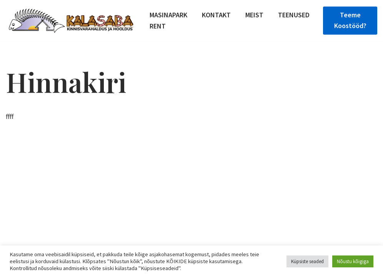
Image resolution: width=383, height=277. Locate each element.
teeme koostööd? (350, 20)
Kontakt (216, 14)
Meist (254, 14)
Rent (158, 26)
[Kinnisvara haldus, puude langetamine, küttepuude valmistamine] (71, 20)
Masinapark (168, 14)
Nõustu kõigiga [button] (353, 261)
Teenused (294, 14)
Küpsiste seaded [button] (307, 261)
